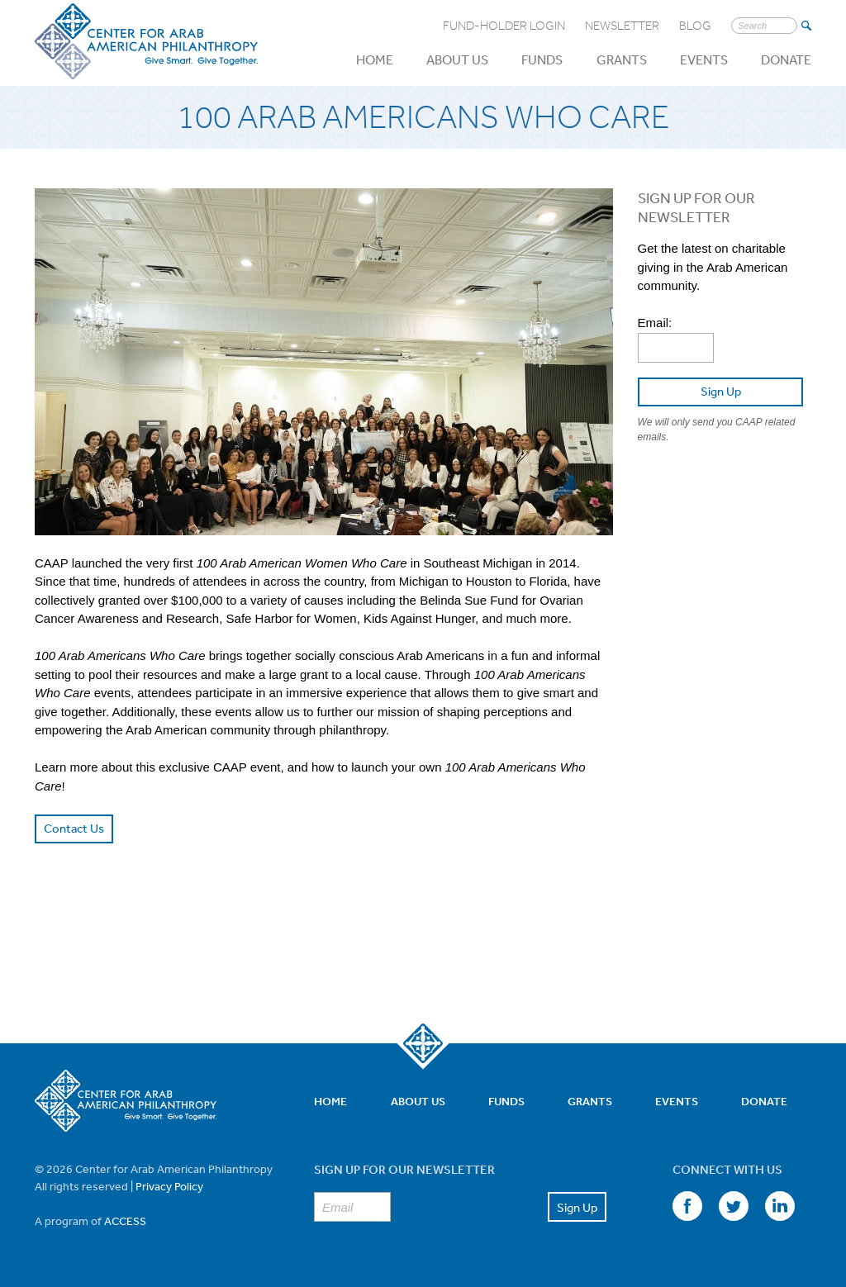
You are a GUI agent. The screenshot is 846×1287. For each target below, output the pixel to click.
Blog (695, 25)
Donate (786, 59)
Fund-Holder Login (504, 25)
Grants (621, 59)
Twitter (734, 1206)
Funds (542, 59)
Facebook (687, 1206)
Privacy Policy (169, 1186)
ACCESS (125, 1220)
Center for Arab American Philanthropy (146, 42)
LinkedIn (780, 1206)
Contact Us (74, 828)
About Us (457, 59)
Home (374, 59)
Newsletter (622, 25)
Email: (655, 323)
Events (704, 59)
